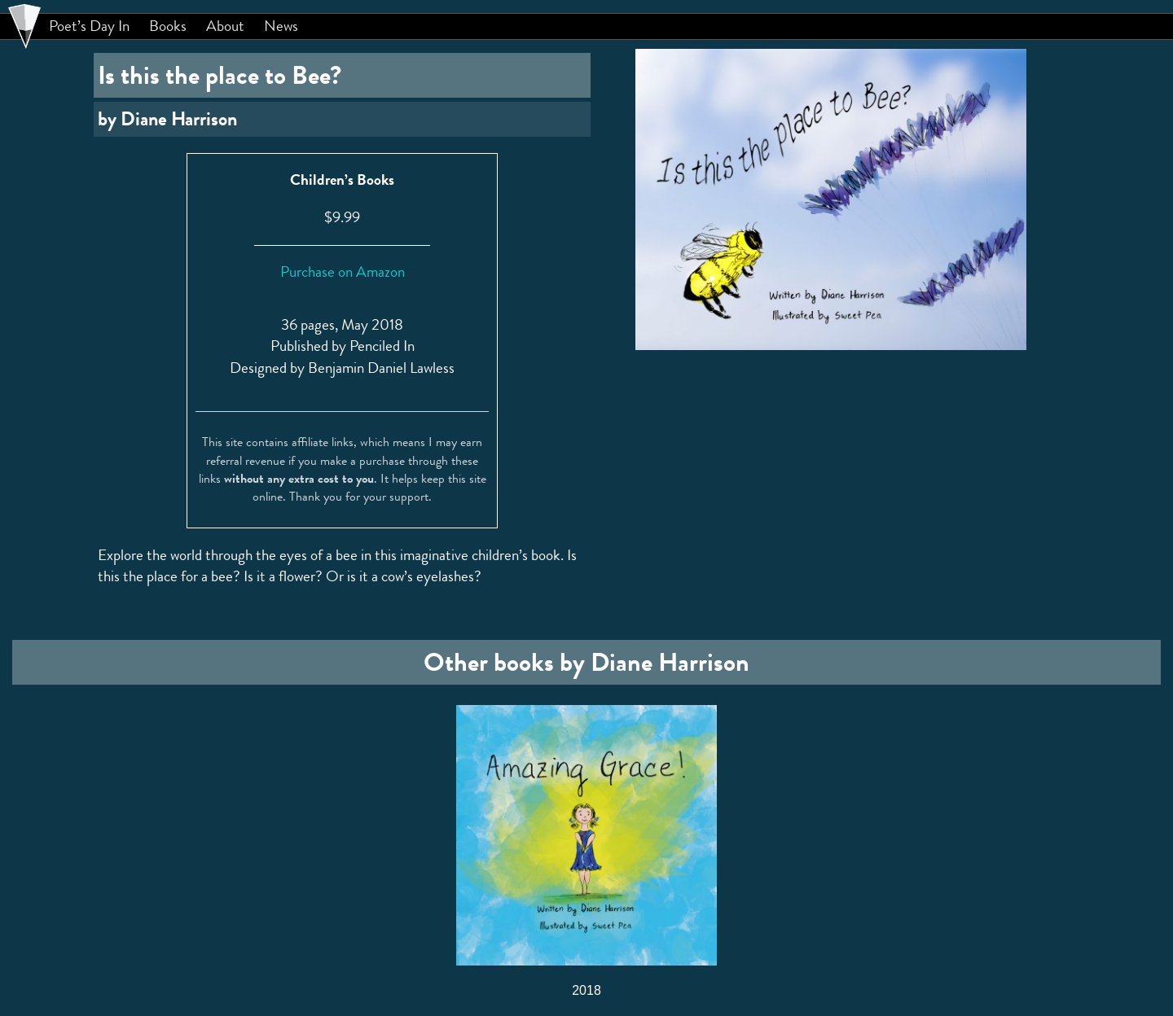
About (225, 26)
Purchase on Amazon (342, 271)
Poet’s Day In (89, 26)
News (281, 26)
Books (168, 26)
